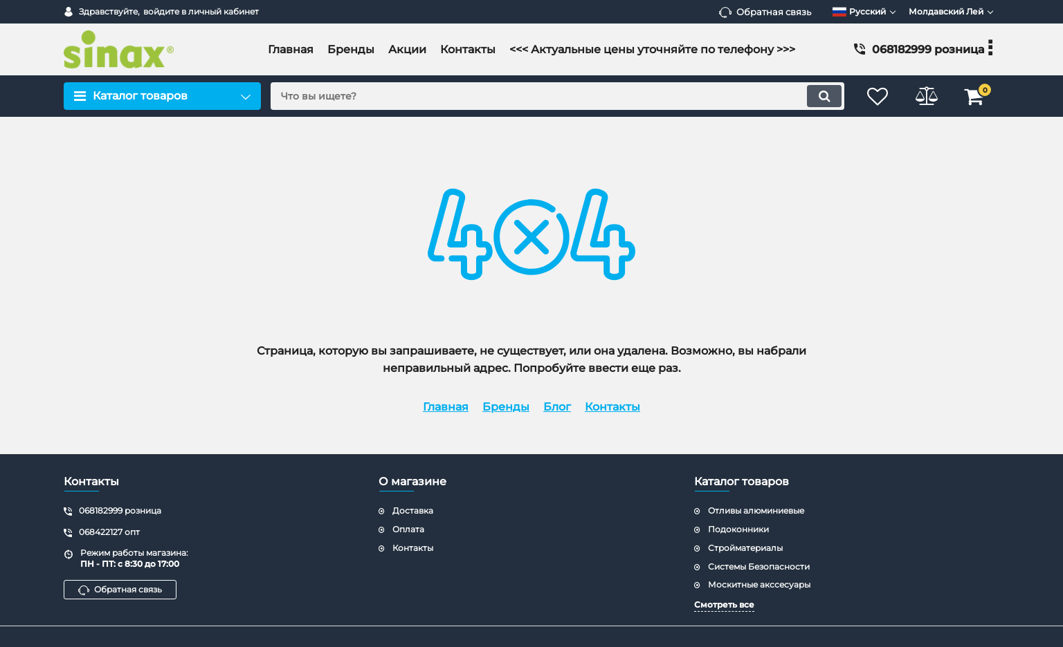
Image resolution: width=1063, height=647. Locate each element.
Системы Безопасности (759, 566)
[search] (557, 96)
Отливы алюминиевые (756, 510)
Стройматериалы (745, 548)
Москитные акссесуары (759, 584)
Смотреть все (724, 604)
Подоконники (738, 529)
